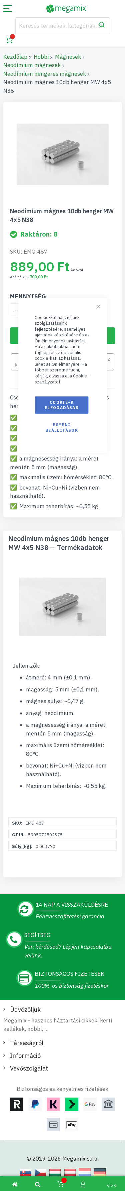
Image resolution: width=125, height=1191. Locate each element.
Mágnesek (68, 56)
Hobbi (41, 56)
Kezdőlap (15, 56)
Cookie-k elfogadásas (62, 405)
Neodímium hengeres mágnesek (44, 73)
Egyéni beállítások (61, 427)
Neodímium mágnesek (32, 65)
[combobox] (62, 25)
